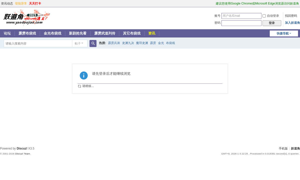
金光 (161, 43)
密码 (217, 22)
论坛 (7, 33)
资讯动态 (7, 3)
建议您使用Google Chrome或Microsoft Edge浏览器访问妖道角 (257, 3)
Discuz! (22, 148)
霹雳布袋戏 (27, 33)
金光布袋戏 (52, 33)
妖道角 (295, 148)
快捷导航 (283, 33)
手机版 (283, 148)
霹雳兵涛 (114, 43)
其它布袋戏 (131, 33)
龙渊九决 (128, 43)
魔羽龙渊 (142, 43)
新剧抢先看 (77, 33)
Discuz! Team (22, 153)
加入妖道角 (292, 22)
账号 (217, 16)
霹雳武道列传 (104, 33)
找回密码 (291, 16)
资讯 (151, 33)
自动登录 (270, 16)
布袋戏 (170, 43)
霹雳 (153, 43)
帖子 (78, 43)
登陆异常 (21, 3)
